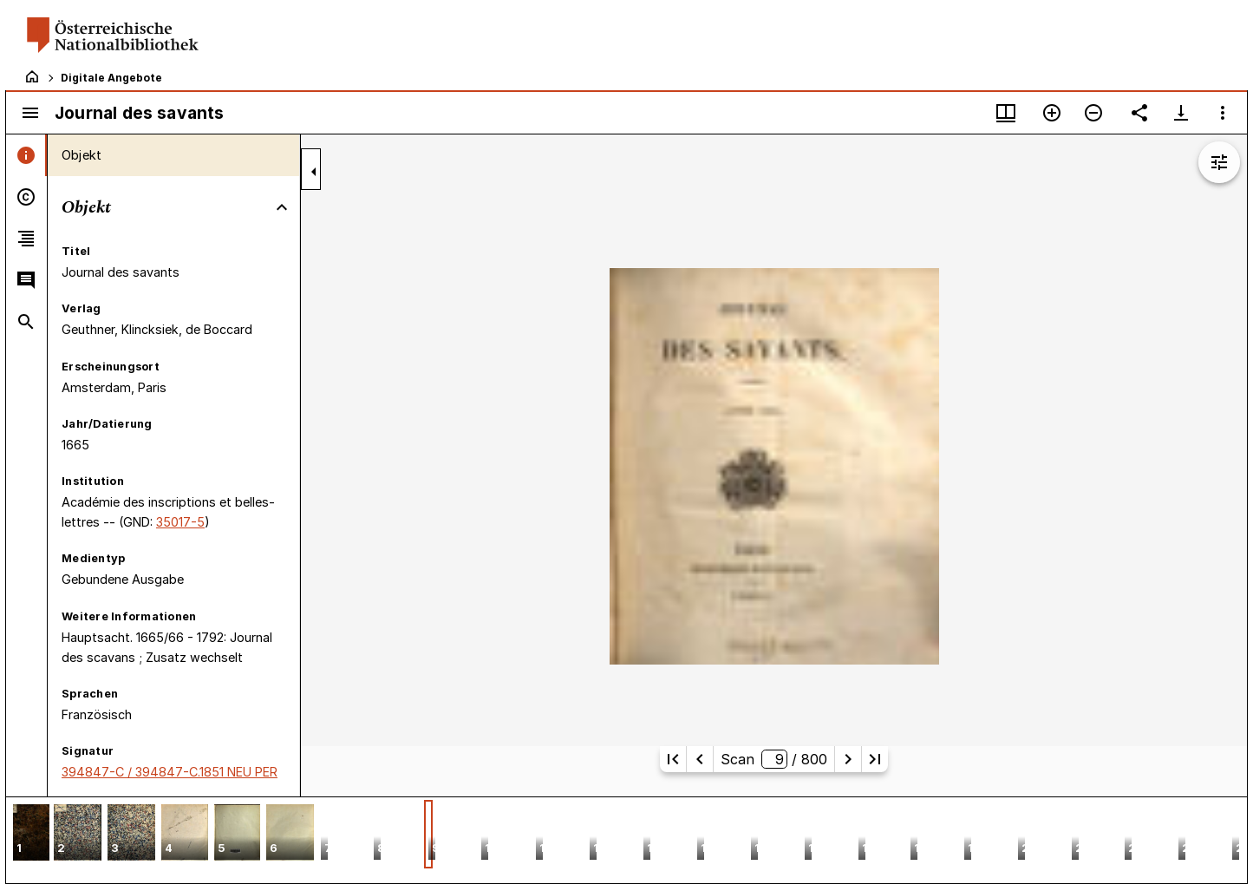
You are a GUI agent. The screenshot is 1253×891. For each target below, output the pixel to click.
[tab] (26, 155)
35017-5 (180, 521)
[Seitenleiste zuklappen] (313, 171)
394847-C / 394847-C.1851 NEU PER (169, 771)
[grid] (626, 839)
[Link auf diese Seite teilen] (1139, 113)
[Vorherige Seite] (700, 759)
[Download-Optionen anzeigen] (1181, 113)
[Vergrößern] (1052, 113)
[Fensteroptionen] (1222, 113)
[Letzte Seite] (875, 759)
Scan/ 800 (774, 759)
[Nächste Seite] (848, 759)
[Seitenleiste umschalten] (30, 113)
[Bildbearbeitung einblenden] (1219, 162)
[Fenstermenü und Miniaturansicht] (1006, 113)
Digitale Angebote (111, 77)
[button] (31, 834)
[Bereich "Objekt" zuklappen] (281, 207)
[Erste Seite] (673, 759)
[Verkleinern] (1093, 113)
